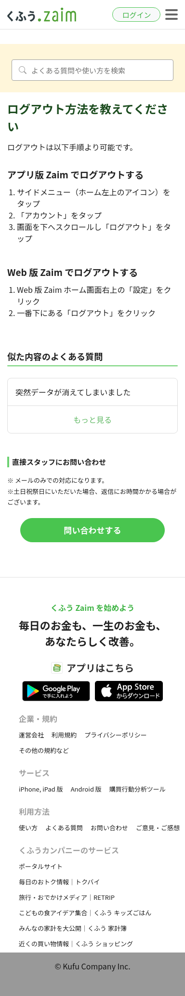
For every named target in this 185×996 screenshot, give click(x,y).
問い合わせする (92, 530)
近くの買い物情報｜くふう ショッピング (76, 943)
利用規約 (64, 734)
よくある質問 (64, 827)
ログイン (136, 15)
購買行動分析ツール (137, 789)
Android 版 (86, 789)
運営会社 (31, 734)
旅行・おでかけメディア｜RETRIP (67, 897)
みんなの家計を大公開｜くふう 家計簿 (73, 928)
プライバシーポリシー (115, 734)
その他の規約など (44, 750)
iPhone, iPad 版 (41, 789)
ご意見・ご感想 (158, 827)
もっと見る (92, 419)
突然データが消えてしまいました (73, 392)
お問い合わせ (109, 827)
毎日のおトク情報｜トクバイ (59, 881)
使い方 (28, 827)
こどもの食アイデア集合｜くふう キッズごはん (85, 912)
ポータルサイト (41, 866)
